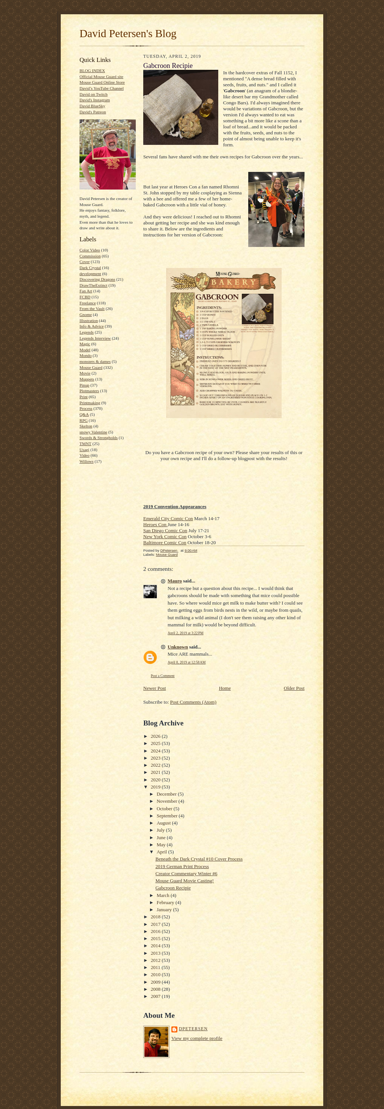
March (164, 895)
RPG (84, 420)
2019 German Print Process (182, 866)
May (162, 844)
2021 (156, 772)
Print (84, 396)
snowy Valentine (93, 432)
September (168, 816)
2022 (156, 765)
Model (85, 350)
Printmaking (90, 402)
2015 (156, 938)
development (90, 273)
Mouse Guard (91, 367)
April (162, 852)
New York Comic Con (165, 536)
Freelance (88, 303)
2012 (156, 960)
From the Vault (92, 308)
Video (85, 455)
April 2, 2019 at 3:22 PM (185, 633)
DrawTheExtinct (93, 285)
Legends (87, 332)
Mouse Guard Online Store (102, 82)
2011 (156, 967)
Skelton (86, 426)
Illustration (89, 320)
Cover (85, 261)
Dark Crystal (90, 267)
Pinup (84, 385)
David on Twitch (94, 94)
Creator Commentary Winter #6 (186, 873)
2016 (156, 931)
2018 (156, 916)
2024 (156, 751)
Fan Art (86, 291)
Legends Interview (95, 338)
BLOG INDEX (92, 70)
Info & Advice (92, 326)
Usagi (84, 449)
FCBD (85, 297)
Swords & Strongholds (99, 437)
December (167, 794)
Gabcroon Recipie (172, 888)
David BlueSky (92, 106)
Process (86, 408)
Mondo (86, 355)
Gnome (86, 314)
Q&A (84, 414)
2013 (156, 953)
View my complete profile (196, 1038)
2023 (156, 758)
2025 (156, 743)
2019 (156, 787)
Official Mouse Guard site (101, 76)
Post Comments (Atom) (193, 702)
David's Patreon (93, 112)
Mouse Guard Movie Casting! (184, 880)
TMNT (86, 443)
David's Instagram (95, 100)
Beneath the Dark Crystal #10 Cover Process (199, 859)
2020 (156, 779)
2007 (156, 996)
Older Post (294, 688)
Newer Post (154, 688)
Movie (85, 373)
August (164, 823)
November (167, 801)
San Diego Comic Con (165, 530)
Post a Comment (163, 676)
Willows (86, 461)
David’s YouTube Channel (102, 88)
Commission (90, 256)
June (162, 837)
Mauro (175, 581)
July (161, 830)
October (165, 808)
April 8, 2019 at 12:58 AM (187, 662)
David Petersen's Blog (128, 33)
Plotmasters (89, 390)
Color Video (90, 250)
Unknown (178, 647)
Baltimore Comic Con (164, 542)
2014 (156, 945)
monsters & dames (95, 361)
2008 (156, 989)
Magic (85, 344)
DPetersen (193, 1028)
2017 (156, 924)
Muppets (87, 379)
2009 (156, 982)
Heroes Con (155, 524)
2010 (156, 974)
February (166, 902)
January (165, 909)
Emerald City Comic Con (168, 518)
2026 (156, 736)
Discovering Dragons (97, 279)
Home (225, 688)
